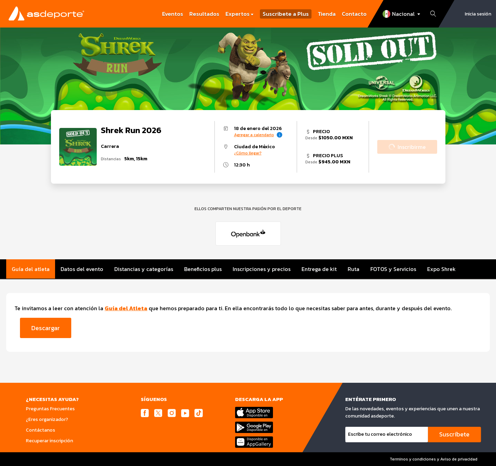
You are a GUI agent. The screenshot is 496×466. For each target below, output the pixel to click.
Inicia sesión (478, 14)
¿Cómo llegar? (248, 153)
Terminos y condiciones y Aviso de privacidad (433, 459)
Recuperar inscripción (49, 440)
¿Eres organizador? (47, 419)
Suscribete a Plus (286, 14)
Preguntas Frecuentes (50, 408)
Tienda (327, 14)
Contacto (354, 14)
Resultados (204, 14)
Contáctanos (40, 430)
